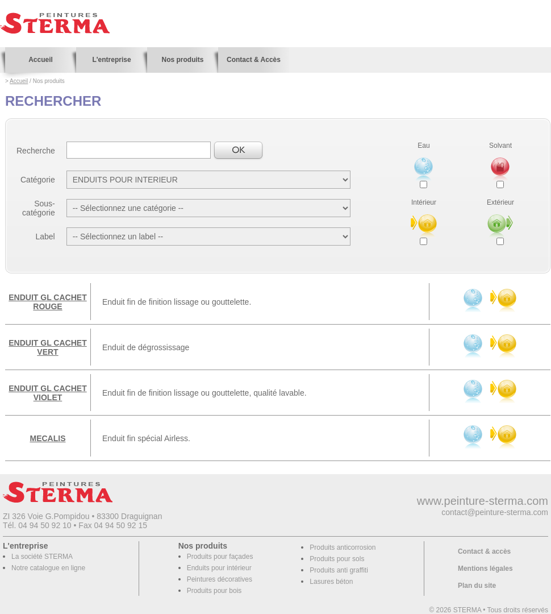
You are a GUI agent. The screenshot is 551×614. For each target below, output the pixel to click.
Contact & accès (484, 551)
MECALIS (48, 438)
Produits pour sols (337, 559)
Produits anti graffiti (339, 570)
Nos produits (183, 60)
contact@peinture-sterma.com (494, 512)
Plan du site (477, 586)
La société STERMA (42, 557)
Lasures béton (331, 582)
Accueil (40, 60)
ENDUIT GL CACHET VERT (47, 347)
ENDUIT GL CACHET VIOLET (47, 393)
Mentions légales (485, 568)
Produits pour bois (214, 591)
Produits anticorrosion (342, 547)
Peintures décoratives (219, 579)
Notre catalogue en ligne (48, 568)
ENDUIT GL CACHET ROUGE (47, 302)
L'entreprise (111, 60)
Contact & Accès (254, 60)
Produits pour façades (220, 557)
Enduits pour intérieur (219, 568)
